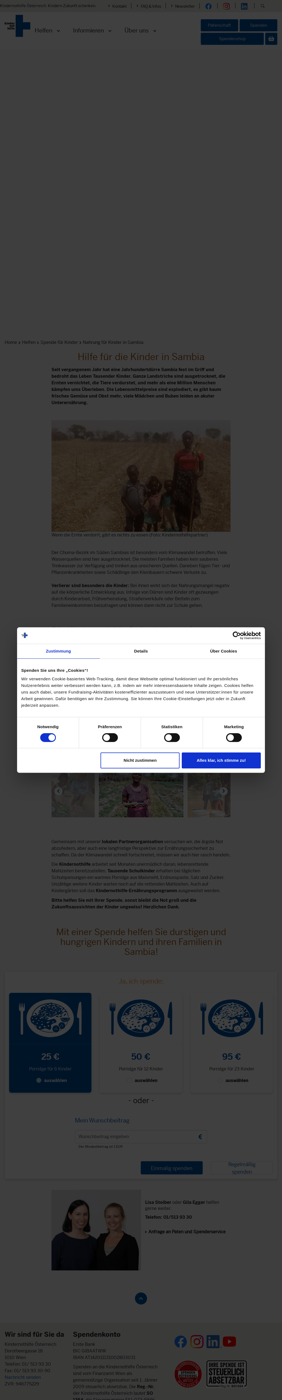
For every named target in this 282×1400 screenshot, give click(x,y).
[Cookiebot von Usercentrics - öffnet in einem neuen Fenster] (237, 635)
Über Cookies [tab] (223, 651)
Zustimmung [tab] (58, 651)
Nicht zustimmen (140, 760)
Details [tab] (141, 651)
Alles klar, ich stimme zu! (221, 760)
